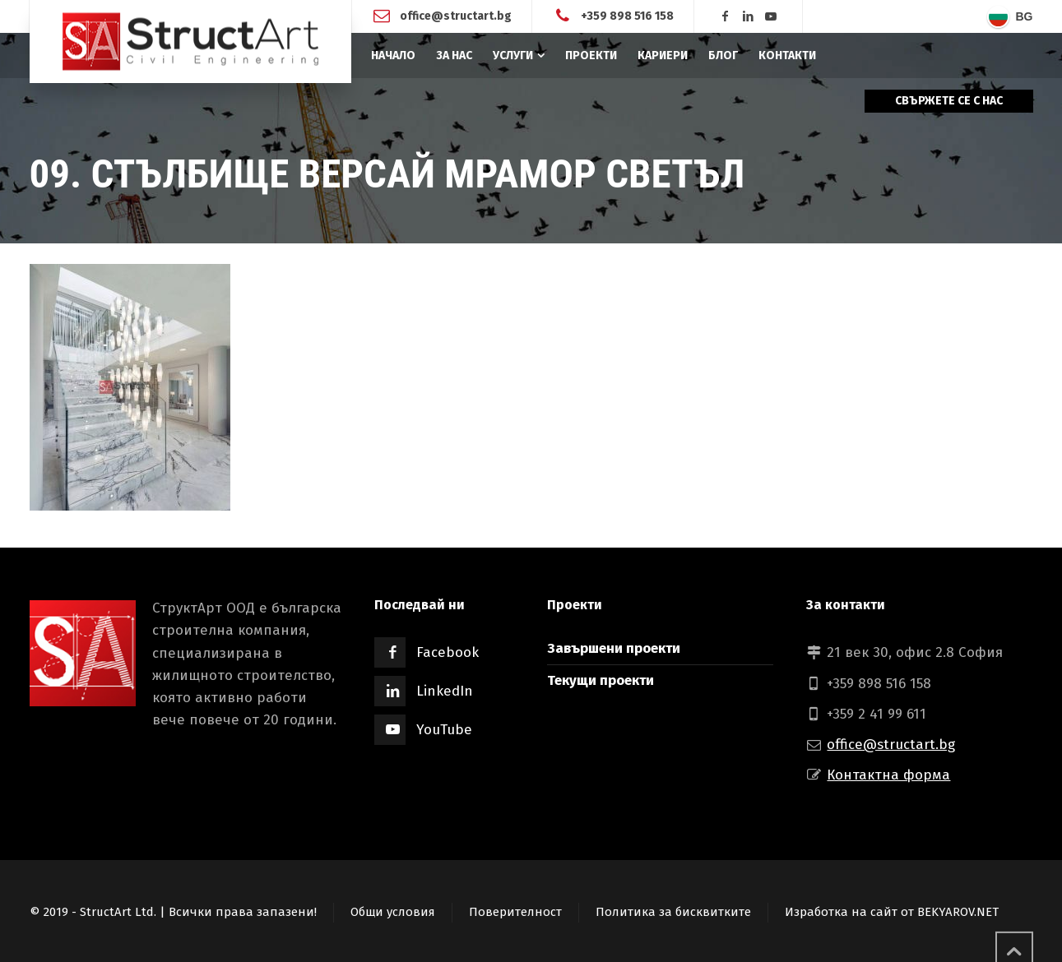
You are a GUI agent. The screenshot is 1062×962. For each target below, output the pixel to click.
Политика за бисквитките (673, 911)
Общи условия (392, 911)
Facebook (447, 652)
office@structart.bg (456, 16)
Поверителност (515, 911)
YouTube (444, 729)
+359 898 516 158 (627, 16)
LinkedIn (444, 691)
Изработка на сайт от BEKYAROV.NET (892, 911)
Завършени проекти (613, 648)
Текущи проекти (600, 680)
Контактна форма (888, 775)
